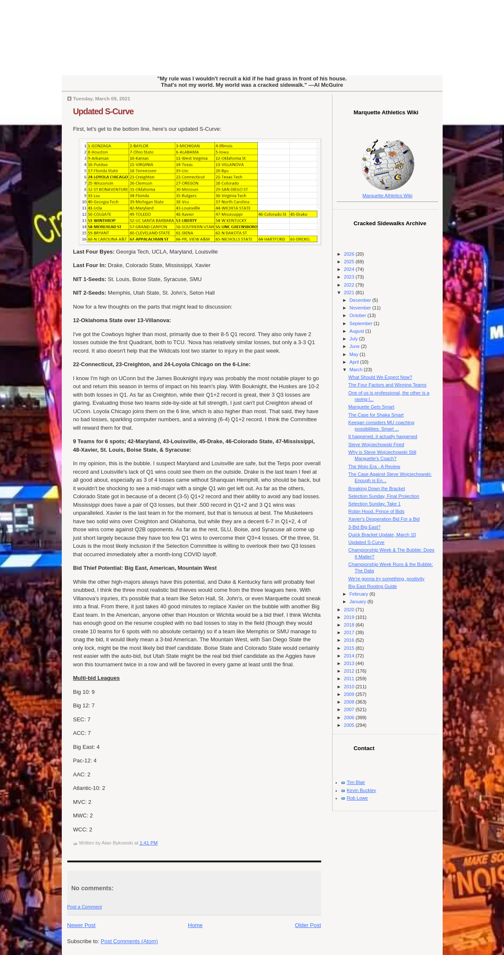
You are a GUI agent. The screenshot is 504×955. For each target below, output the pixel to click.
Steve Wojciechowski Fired (376, 444)
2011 (350, 678)
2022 (350, 284)
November (361, 307)
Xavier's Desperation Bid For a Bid (384, 519)
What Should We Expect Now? (380, 377)
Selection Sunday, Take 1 (374, 503)
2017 (350, 632)
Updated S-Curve (103, 111)
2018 (350, 624)
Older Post (308, 925)
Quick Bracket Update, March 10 (382, 534)
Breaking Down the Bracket (376, 488)
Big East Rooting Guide (372, 586)
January (358, 601)
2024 (350, 269)
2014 (350, 655)
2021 (350, 292)
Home (195, 925)
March (357, 369)
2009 (350, 694)
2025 (350, 261)
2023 (350, 276)
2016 (350, 640)
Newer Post (81, 925)
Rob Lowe (357, 797)
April (355, 361)
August (357, 331)
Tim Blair (356, 782)
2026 (350, 254)
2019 (350, 617)
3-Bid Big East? (364, 527)
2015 (350, 648)
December (361, 300)
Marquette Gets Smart (371, 406)
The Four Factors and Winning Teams (387, 384)
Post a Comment (84, 906)
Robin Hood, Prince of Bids (376, 511)
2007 (350, 709)
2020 (350, 609)
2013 (350, 663)
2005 (350, 725)
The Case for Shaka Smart (376, 414)
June (355, 346)
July (354, 338)
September (362, 323)
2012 (350, 670)
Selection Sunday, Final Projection (383, 496)
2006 (350, 717)
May (355, 354)
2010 (350, 686)
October (358, 315)
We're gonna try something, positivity (386, 578)
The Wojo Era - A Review (374, 466)
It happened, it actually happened (382, 436)
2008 (350, 701)
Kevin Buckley (361, 790)
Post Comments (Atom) (129, 941)
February (359, 593)
